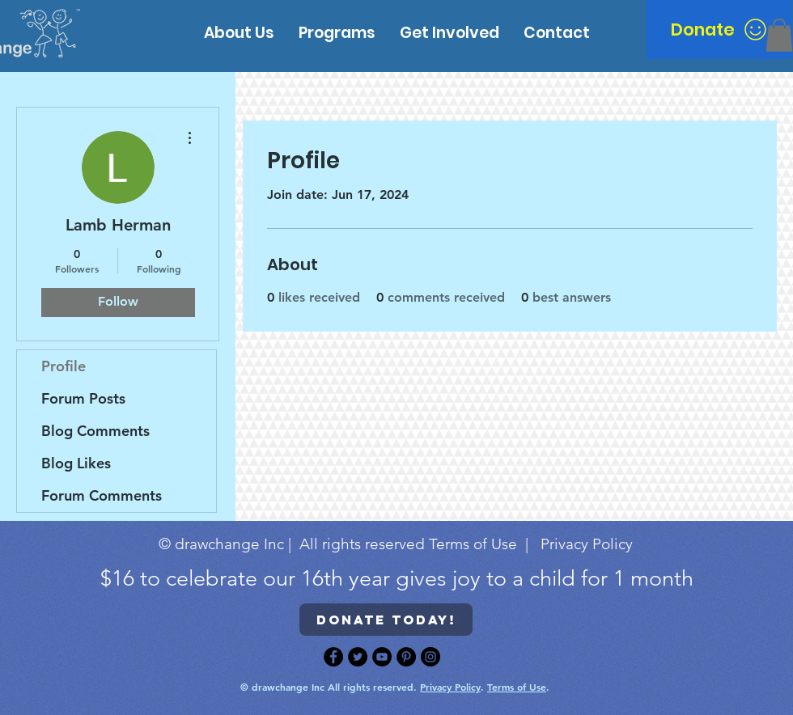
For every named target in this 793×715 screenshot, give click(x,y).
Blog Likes (76, 463)
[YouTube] (382, 656)
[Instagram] (430, 656)
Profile (63, 366)
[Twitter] (357, 656)
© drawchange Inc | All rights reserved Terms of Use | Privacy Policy (396, 544)
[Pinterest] (406, 656)
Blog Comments (95, 430)
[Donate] (719, 29)
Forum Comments (101, 495)
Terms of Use (516, 686)
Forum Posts (83, 398)
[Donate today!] (386, 619)
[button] (779, 35)
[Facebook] (333, 656)
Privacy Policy (450, 686)
